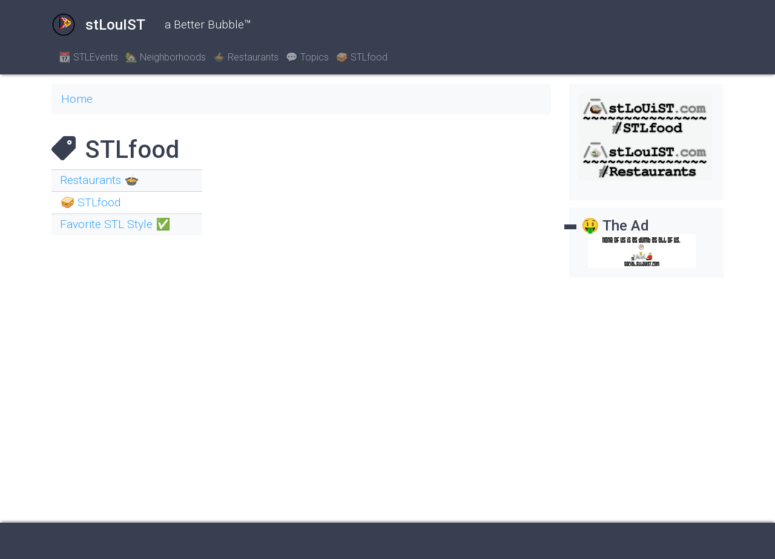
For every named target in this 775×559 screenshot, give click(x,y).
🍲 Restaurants (246, 57)
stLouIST (98, 25)
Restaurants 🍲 (99, 180)
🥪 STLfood (362, 57)
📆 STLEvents (88, 57)
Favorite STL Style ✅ (115, 224)
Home (77, 99)
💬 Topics (307, 57)
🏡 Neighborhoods (165, 57)
